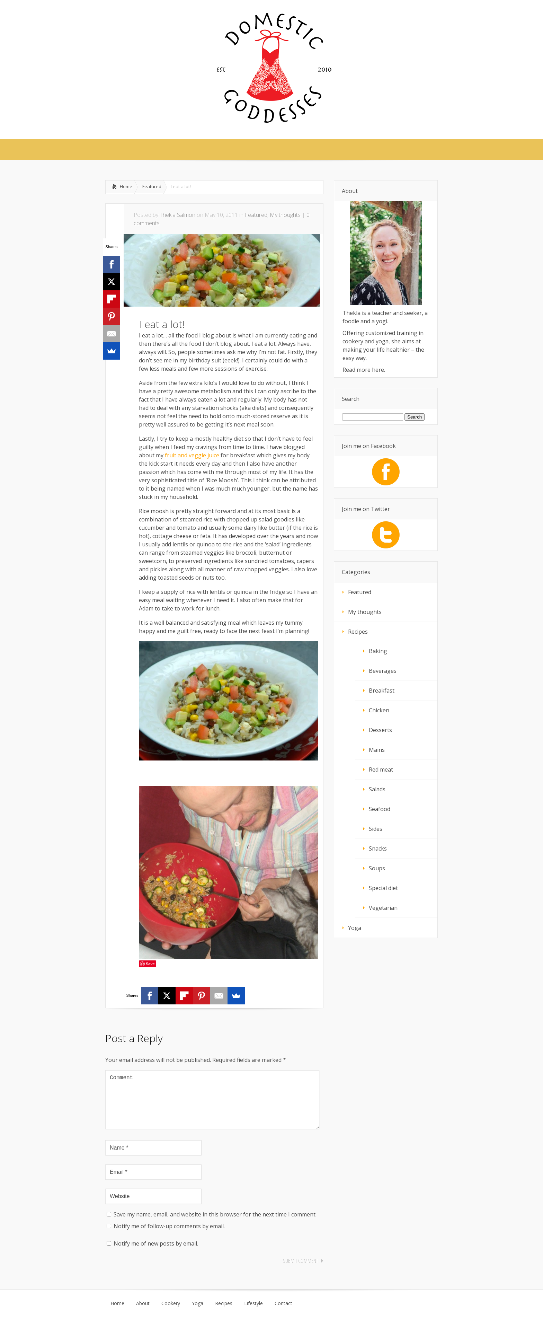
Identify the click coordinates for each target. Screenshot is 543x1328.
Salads (377, 789)
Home (126, 186)
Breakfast (381, 690)
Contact (283, 1314)
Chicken (379, 710)
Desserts (380, 730)
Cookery (170, 1314)
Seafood (379, 809)
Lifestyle (253, 1314)
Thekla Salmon (177, 215)
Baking (378, 651)
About (143, 1314)
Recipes (358, 631)
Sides (375, 829)
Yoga (354, 928)
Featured (151, 186)
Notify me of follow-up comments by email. (169, 1237)
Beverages (383, 671)
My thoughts (285, 215)
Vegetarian (383, 908)
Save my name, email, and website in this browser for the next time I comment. (215, 1225)
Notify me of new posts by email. (156, 1254)
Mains (377, 750)
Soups (377, 868)
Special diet (383, 888)
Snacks (378, 848)
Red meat (381, 769)
